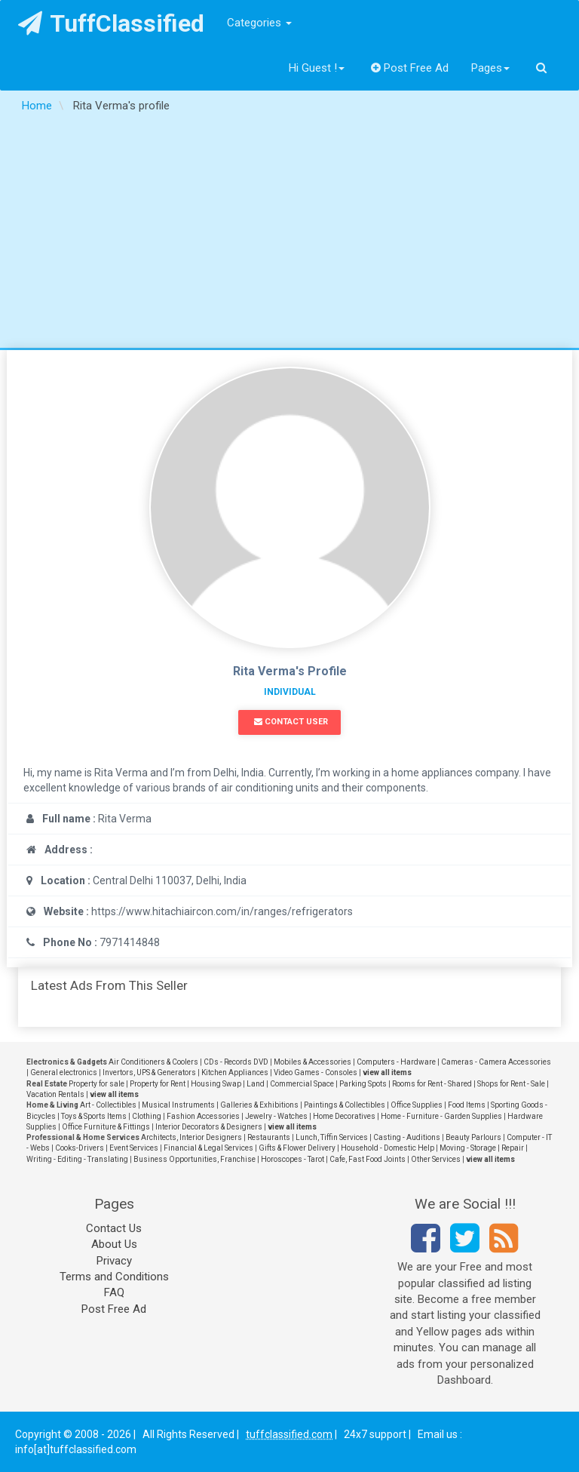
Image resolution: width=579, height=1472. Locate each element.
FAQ (114, 1292)
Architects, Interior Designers (191, 1137)
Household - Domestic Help (387, 1148)
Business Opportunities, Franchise (194, 1159)
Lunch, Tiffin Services (332, 1137)
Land (256, 1084)
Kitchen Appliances (234, 1072)
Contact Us (114, 1228)
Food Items (467, 1105)
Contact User (291, 722)
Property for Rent (157, 1084)
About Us (114, 1244)
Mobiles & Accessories (312, 1062)
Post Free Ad (410, 68)
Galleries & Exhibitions (259, 1105)
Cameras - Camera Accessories (496, 1062)
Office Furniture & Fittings (106, 1127)
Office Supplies (417, 1105)
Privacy (114, 1261)
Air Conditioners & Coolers (153, 1062)
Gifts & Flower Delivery (297, 1148)
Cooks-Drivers (79, 1148)
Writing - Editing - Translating (77, 1159)
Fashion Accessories (203, 1116)
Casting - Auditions (406, 1137)
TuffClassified (111, 23)
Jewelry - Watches (276, 1116)
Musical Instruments (178, 1105)
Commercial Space (302, 1084)
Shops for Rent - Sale (511, 1084)
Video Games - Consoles (315, 1072)
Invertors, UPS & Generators (149, 1072)
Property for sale (96, 1084)
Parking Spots (363, 1084)
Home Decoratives (344, 1116)
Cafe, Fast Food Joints (367, 1159)
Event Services (133, 1148)
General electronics (63, 1072)
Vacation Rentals (55, 1094)
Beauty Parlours (473, 1137)
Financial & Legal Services (208, 1148)
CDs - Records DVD (236, 1062)
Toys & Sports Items (94, 1116)
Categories (259, 22)
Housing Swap (216, 1084)
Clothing (146, 1116)
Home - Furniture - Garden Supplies (441, 1116)
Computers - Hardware (396, 1062)
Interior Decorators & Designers (208, 1127)
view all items (387, 1072)
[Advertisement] (289, 234)
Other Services (436, 1159)
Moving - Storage (468, 1148)
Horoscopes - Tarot (292, 1159)
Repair (512, 1148)
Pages (490, 68)
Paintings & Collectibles (344, 1105)
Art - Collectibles (108, 1105)
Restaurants (268, 1137)
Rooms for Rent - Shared (432, 1084)
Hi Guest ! (317, 68)
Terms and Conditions (114, 1276)
